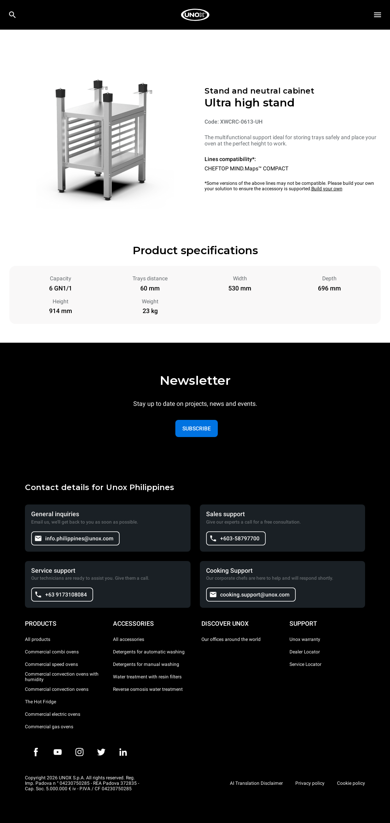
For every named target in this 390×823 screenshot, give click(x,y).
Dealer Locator (304, 652)
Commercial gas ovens (49, 726)
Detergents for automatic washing (149, 652)
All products (37, 639)
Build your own (326, 188)
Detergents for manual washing (146, 664)
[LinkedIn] (123, 752)
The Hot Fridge (40, 701)
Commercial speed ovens (51, 664)
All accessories (128, 639)
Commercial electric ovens (52, 714)
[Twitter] (101, 752)
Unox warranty (304, 639)
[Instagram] (79, 752)
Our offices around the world (231, 639)
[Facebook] (36, 752)
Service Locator (305, 664)
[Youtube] (58, 752)
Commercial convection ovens (56, 689)
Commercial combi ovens (52, 652)
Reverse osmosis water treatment (148, 689)
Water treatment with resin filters (147, 677)
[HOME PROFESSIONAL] (195, 14)
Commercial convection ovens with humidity (62, 676)
